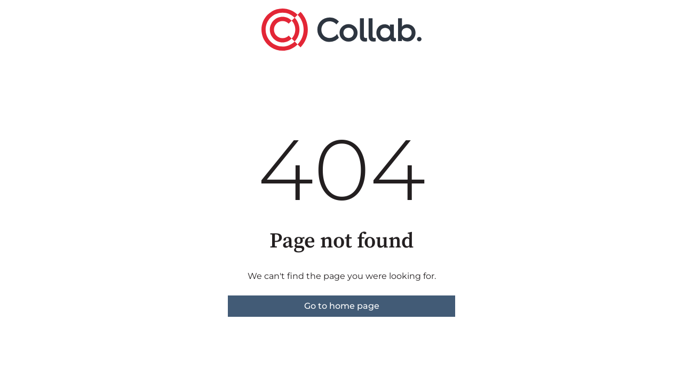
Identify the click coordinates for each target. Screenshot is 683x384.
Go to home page (341, 306)
